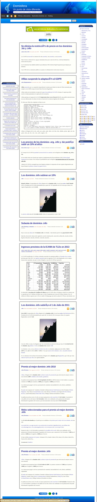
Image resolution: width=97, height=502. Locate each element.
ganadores (45, 376)
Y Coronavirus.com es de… (10, 125)
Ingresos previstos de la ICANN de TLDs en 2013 (45, 247)
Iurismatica (83, 138)
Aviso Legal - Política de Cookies (52, 498)
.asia (22, 51)
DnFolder (83, 42)
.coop (37, 250)
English (83, 52)
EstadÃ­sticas (84, 59)
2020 (82, 116)
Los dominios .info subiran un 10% (38, 175)
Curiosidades (84, 39)
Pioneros (83, 80)
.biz (25, 51)
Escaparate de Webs (86, 57)
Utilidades (84, 97)
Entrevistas (84, 54)
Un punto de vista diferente (26, 9)
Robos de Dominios (86, 88)
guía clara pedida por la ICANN (50, 92)
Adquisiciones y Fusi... (86, 30)
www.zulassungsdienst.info (37, 427)
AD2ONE (53, 391)
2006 (90, 121)
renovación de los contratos (46, 152)
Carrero (83, 130)
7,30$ (51, 345)
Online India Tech (40, 393)
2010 (90, 120)
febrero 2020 (84, 107)
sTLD (83, 93)
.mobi (47, 250)
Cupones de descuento (40, 498)
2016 (82, 118)
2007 (86, 121)
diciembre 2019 (84, 111)
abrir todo (82, 28)
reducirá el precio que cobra (27, 357)
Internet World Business (55, 390)
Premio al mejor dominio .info (35, 451)
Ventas (83, 98)
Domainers (84, 46)
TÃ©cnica (84, 95)
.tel (64, 250)
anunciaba (27, 87)
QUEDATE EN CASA (10, 86)
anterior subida (26, 214)
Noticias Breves (85, 73)
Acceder (82, 144)
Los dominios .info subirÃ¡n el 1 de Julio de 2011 (45, 305)
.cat (31, 250)
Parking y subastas (29, 226)
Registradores (27, 82)
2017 (94, 116)
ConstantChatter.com (38, 391)
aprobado (36, 152)
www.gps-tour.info (33, 425)
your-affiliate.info (65, 425)
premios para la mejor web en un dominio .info (62, 420)
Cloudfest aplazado (10, 118)
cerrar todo (86, 28)
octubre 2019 (84, 114)
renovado (30, 56)
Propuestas (84, 83)
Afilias (39, 183)
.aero (22, 250)
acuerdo (45, 56)
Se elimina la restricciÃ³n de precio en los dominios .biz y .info (46, 47)
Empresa (83, 51)
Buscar (74, 20)
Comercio (84, 35)
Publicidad (84, 85)
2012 (82, 120)
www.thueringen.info (26, 427)
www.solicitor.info (42, 425)
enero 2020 (83, 109)
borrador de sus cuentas (66, 256)
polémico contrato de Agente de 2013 (37, 166)
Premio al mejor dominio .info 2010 (38, 366)
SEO (83, 90)
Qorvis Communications (39, 476)
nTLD (83, 75)
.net (56, 250)
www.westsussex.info (49, 427)
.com (34, 250)
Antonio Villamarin (85, 126)
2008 (82, 121)
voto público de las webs (50, 430)
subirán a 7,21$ (33, 345)
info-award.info (54, 397)
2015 (86, 118)
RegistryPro (61, 355)
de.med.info (50, 425)
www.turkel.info (25, 425)
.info (28, 51)
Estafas (83, 61)
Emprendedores (85, 49)
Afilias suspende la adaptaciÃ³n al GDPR (41, 79)
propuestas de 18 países (34, 437)
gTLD (83, 66)
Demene (83, 132)
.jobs (44, 250)
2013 (94, 118)
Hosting (83, 137)
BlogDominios (84, 128)
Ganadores (30, 442)
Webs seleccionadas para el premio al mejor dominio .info (47, 411)
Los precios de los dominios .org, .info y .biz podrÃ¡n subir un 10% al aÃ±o (47, 143)
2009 (94, 120)
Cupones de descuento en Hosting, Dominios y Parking (27, 12)
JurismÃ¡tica (84, 71)
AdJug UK (60, 476)
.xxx (26, 251)
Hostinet (83, 135)
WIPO (83, 100)
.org (28, 147)
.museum (52, 250)
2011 (86, 120)
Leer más (61, 500)
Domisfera (20, 6)
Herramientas (84, 68)
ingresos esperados (40, 258)
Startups (83, 92)
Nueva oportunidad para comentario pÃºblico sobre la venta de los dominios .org (10, 104)
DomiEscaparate (85, 47)
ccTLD (83, 34)
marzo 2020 (83, 105)
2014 (90, 118)
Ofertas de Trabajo (85, 76)
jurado (24, 390)
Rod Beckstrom (67, 313)
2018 (90, 116)
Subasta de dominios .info (34, 223)
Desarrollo (84, 40)
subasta (31, 232)
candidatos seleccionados (37, 376)
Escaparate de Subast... (87, 56)
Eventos (83, 63)
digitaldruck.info (57, 425)
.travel (22, 251)
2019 (86, 116)
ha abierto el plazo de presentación (48, 375)
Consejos (84, 37)
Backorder (84, 32)
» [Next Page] (56, 40)
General (30, 251)
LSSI (62, 498)
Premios (26, 370)
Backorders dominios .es (39, 16)
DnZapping (84, 44)
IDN (82, 69)
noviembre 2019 (84, 112)
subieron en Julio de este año (40, 349)
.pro (62, 250)
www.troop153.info (59, 427)
